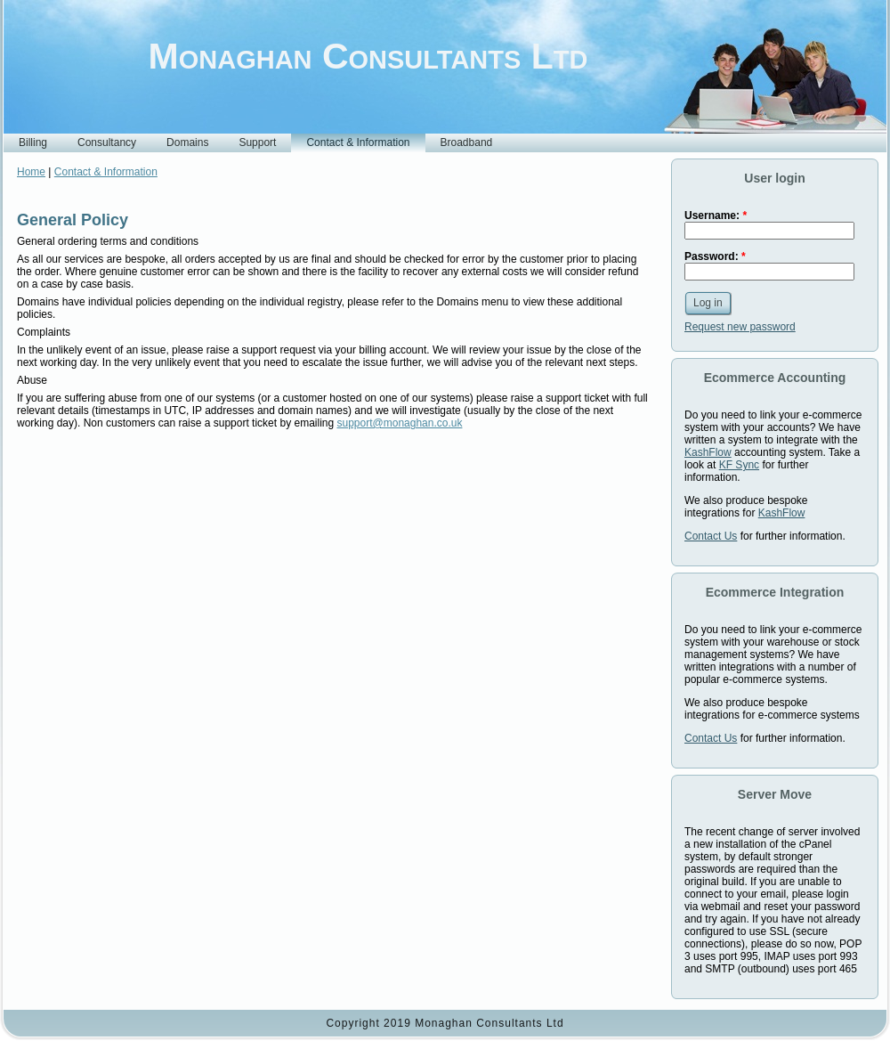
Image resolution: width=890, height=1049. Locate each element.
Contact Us (710, 536)
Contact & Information (106, 172)
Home (31, 172)
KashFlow (708, 452)
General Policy (72, 220)
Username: (715, 215)
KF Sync (739, 465)
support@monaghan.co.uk (400, 423)
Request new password (740, 327)
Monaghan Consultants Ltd (368, 56)
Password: (715, 256)
